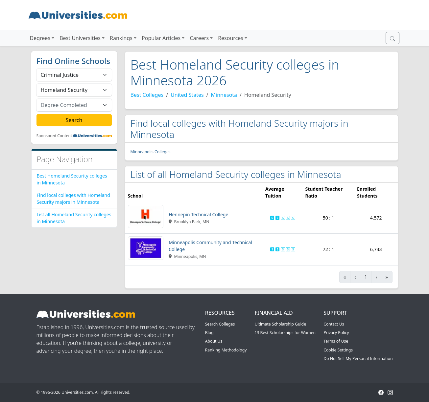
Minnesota (224, 94)
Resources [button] (230, 38)
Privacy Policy (336, 332)
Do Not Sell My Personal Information (358, 358)
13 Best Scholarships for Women (285, 332)
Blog (209, 332)
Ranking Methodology (226, 350)
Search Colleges (220, 324)
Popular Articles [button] (161, 38)
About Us (214, 341)
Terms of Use (335, 341)
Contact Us (333, 324)
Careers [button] (199, 38)
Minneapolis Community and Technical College (210, 245)
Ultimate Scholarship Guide (280, 324)
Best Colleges (147, 94)
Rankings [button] (121, 38)
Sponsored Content (54, 136)
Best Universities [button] (80, 38)
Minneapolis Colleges (151, 152)
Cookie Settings (338, 350)
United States (187, 94)
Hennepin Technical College (198, 214)
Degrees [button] (40, 38)
